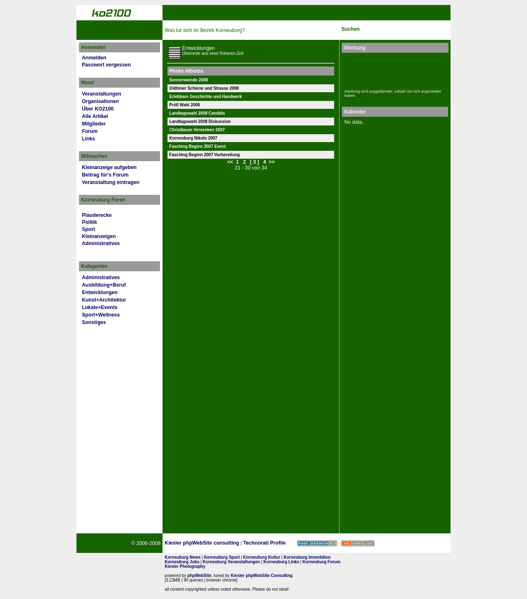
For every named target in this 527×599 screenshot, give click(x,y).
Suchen (350, 29)
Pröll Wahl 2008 (184, 105)
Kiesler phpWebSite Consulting (262, 575)
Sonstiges (94, 322)
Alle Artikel (95, 116)
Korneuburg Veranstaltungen (231, 562)
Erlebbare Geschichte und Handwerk (205, 96)
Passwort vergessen (106, 65)
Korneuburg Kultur (261, 557)
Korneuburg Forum (321, 562)
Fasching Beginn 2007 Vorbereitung (204, 154)
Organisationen (100, 101)
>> (272, 162)
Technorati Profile (264, 543)
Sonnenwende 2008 (188, 80)
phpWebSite (199, 575)
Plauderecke (97, 215)
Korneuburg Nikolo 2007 (193, 138)
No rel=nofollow (357, 543)
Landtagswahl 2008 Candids (197, 113)
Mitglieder (94, 124)
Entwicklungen (100, 292)
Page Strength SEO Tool (317, 543)
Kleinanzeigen (99, 236)
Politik (89, 222)
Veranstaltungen (101, 94)
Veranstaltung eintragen (110, 182)
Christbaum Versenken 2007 (196, 130)
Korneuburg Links (281, 562)
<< (230, 162)
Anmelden (94, 58)
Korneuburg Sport (222, 557)
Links (88, 139)
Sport (88, 229)
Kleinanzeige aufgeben (109, 167)
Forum (90, 131)
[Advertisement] (392, 69)
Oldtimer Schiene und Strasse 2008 (204, 88)
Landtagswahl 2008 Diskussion (200, 121)
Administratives (101, 243)
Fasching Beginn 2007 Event (197, 146)
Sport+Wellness (101, 315)
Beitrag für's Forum (105, 175)
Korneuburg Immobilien (307, 557)
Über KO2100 (97, 109)
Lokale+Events (99, 307)
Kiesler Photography (185, 566)
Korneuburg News (182, 557)
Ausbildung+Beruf (104, 285)
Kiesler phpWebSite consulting (202, 543)
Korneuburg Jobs (182, 562)
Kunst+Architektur (104, 300)
